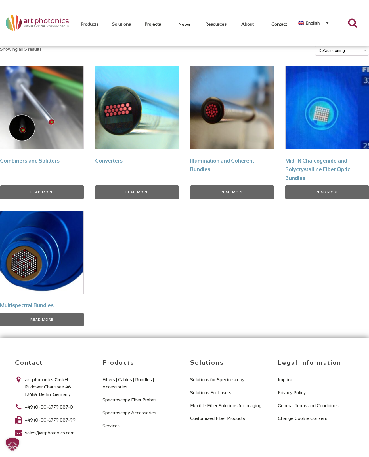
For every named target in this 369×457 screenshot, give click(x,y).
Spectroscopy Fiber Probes (129, 400)
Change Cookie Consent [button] (302, 418)
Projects (152, 24)
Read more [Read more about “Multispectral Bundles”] (41, 320)
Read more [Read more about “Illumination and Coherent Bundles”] (232, 192)
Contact (279, 24)
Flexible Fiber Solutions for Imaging (225, 405)
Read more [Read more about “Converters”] (136, 192)
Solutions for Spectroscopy (217, 379)
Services (111, 425)
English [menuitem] (312, 23)
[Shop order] (342, 51)
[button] (12, 444)
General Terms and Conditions (308, 405)
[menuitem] (313, 23)
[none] (313, 23)
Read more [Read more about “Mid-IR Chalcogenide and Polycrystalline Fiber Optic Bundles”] (327, 192)
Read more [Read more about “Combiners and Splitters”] (41, 192)
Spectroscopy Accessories (129, 412)
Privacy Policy (292, 392)
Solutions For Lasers (210, 392)
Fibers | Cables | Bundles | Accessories (128, 383)
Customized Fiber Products (217, 418)
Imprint (285, 379)
